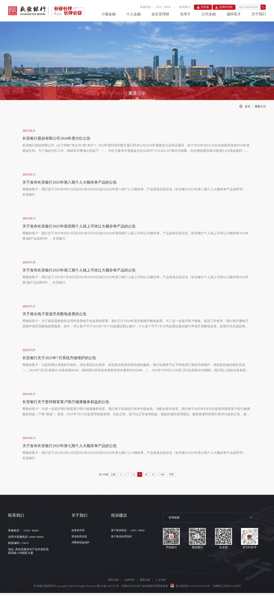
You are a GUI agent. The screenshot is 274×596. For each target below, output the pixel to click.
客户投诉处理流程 (124, 539)
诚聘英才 (234, 14)
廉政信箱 (145, 582)
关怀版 (203, 7)
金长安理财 (160, 14)
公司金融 (208, 14)
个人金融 (133, 14)
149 (162, 477)
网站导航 (112, 582)
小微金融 (108, 14)
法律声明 (128, 582)
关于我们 (259, 14)
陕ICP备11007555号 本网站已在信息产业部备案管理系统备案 (131, 588)
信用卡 (185, 14)
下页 (171, 477)
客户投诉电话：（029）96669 (130, 533)
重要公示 (137, 93)
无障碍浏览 (224, 7)
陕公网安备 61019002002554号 (195, 588)
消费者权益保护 (81, 545)
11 (153, 477)
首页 (247, 106)
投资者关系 (79, 533)
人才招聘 (161, 582)
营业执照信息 (80, 539)
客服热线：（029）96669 (155, 7)
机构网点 (184, 7)
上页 (113, 477)
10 (146, 477)
